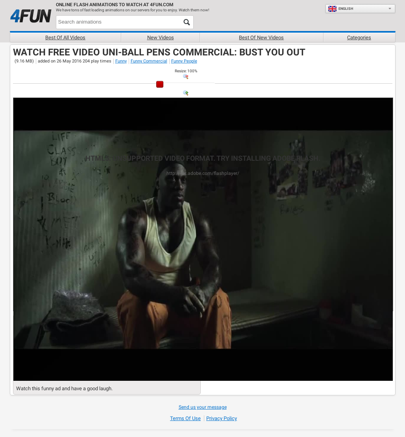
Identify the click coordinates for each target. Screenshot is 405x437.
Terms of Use (185, 418)
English (340, 9)
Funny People (184, 61)
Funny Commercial (149, 61)
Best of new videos (261, 37)
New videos (160, 37)
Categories (359, 37)
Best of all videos (65, 37)
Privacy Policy (221, 418)
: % (186, 71)
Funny (121, 61)
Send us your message (203, 407)
